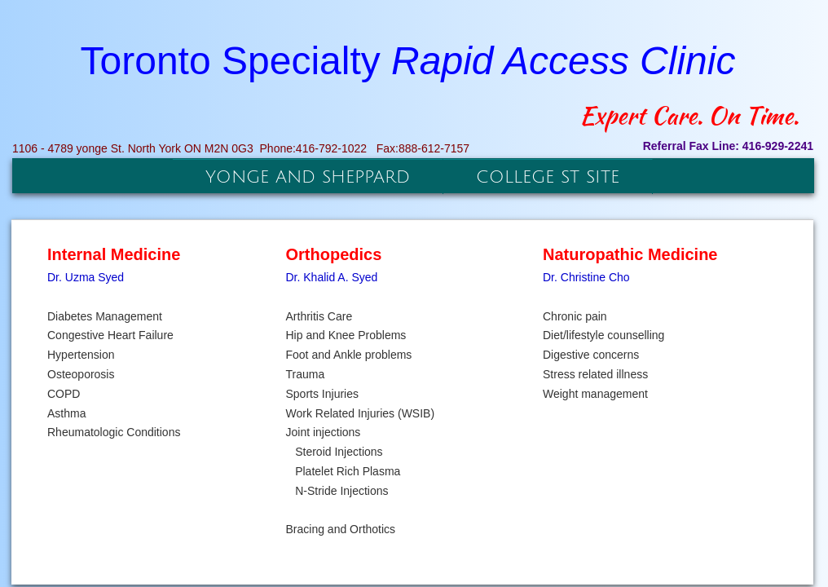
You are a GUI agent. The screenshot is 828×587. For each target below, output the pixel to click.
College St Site (547, 177)
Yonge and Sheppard (307, 177)
